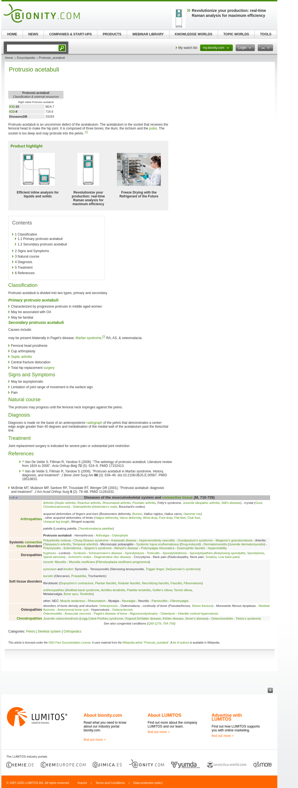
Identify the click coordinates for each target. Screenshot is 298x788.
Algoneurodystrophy (144, 613)
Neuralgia (128, 600)
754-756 (168, 623)
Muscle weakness (72, 600)
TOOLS (265, 34)
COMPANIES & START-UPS (70, 34)
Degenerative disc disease (112, 557)
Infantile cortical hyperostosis (198, 613)
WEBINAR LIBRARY (148, 34)
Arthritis (48, 502)
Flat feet (180, 517)
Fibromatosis (193, 583)
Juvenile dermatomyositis (246, 544)
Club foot (193, 517)
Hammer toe (192, 513)
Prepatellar (78, 576)
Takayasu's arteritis (57, 544)
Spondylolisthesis (175, 553)
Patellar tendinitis (139, 590)
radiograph (94, 423)
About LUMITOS (164, 715)
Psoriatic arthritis (144, 502)
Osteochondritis (222, 618)
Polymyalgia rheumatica (157, 548)
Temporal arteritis (85, 544)
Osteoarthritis (82, 506)
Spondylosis (255, 553)
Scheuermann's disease (105, 553)
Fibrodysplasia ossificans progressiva (123, 562)
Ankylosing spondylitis (230, 553)
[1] (86, 132)
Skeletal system (49, 631)
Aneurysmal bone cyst (72, 609)
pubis (153, 128)
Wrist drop (150, 517)
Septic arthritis (21, 357)
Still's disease (230, 502)
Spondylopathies (201, 553)
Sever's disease (196, 618)
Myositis (60, 562)
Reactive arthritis (89, 502)
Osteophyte (120, 535)
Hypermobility (217, 548)
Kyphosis (49, 553)
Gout (258, 502)
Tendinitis (86, 594)
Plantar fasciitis (105, 583)
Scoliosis (79, 553)
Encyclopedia (26, 57)
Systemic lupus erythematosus (157, 544)
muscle (48, 562)
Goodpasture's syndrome (195, 540)
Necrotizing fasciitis (155, 583)
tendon (68, 569)
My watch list (187, 48)
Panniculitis (160, 600)
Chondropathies (29, 618)
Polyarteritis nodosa (57, 540)
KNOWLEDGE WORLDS (193, 34)
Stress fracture (202, 605)
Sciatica (211, 557)
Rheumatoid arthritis (117, 502)
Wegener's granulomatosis (233, 540)
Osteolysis (168, 613)
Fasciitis (176, 583)
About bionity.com (103, 715)
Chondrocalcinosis (56, 506)
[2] (103, 336)
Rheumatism (96, 600)
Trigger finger (155, 569)
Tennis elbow (183, 590)
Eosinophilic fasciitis (191, 548)
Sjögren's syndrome (98, 548)
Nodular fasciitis (129, 583)
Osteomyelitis (52, 613)
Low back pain (229, 557)
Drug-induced (190, 544)
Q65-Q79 (154, 623)
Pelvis (30, 631)
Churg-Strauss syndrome (91, 540)
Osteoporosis (108, 605)
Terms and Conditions (110, 782)
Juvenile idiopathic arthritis (201, 502)
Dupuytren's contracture (77, 583)
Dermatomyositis (215, 544)
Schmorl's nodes (79, 557)
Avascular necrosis (78, 613)
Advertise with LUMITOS (227, 717)
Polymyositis (51, 548)
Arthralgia (102, 535)
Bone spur (71, 594)
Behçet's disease (126, 548)
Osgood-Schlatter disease (143, 618)
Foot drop (165, 517)
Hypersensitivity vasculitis (157, 540)
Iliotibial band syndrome (83, 590)
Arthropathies (31, 519)
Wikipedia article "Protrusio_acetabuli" (146, 642)
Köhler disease (173, 618)
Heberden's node (105, 506)
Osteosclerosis (122, 609)
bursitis (48, 576)
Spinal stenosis (53, 557)
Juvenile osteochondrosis (60, 618)
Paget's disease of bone (110, 613)
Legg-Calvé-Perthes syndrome (101, 618)
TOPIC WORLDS (236, 34)
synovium (49, 569)
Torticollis (153, 553)
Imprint (82, 782)
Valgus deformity (106, 517)
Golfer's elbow (162, 590)
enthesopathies (53, 590)
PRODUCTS (112, 34)
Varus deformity (130, 517)
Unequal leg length (56, 521)
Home (9, 57)
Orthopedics (72, 631)
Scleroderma (72, 548)
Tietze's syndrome (248, 618)
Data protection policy (148, 782)
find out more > (95, 740)
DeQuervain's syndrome (182, 569)
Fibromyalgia (179, 600)
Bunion (137, 513)
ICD (12, 106)
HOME (12, 34)
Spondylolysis (134, 553)
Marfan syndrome (88, 338)
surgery (48, 368)
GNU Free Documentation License (70, 642)
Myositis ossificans (82, 562)
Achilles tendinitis (113, 590)
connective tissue (177, 497)
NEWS (33, 34)
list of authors (181, 642)
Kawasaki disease (123, 540)
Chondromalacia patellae (95, 528)
